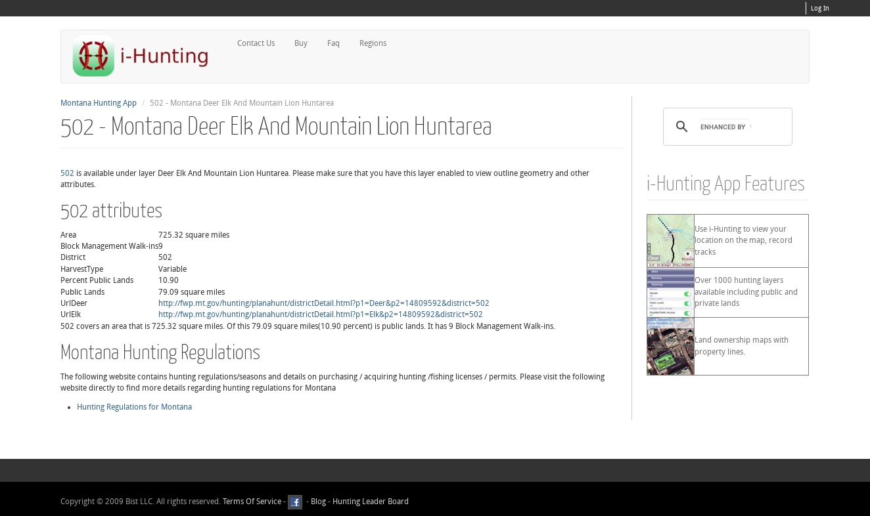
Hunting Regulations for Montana (134, 407)
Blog (318, 502)
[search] (725, 127)
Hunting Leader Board (370, 502)
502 (67, 173)
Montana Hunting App (98, 103)
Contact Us (256, 43)
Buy (301, 43)
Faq (333, 43)
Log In (820, 8)
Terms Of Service (252, 502)
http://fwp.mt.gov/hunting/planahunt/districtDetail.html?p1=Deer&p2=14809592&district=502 (324, 303)
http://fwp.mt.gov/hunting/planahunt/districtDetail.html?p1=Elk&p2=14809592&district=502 (320, 314)
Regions (372, 43)
